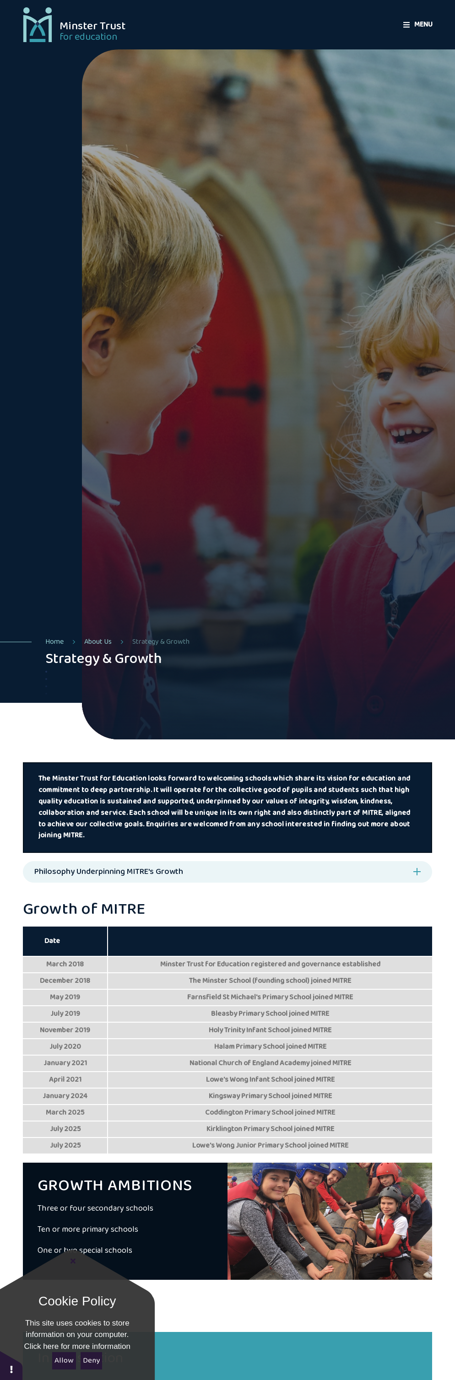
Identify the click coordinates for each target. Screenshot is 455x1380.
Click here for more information (77, 1346)
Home (54, 641)
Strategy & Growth (161, 641)
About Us (98, 641)
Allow (63, 1360)
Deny (91, 1360)
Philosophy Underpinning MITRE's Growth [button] (108, 871)
